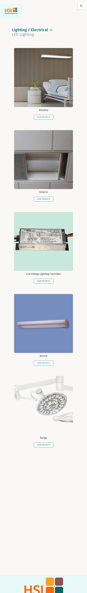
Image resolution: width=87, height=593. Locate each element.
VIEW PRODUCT (43, 117)
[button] (81, 6)
